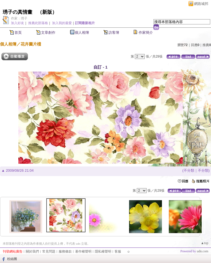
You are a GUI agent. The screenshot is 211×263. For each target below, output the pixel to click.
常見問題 (48, 251)
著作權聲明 (83, 251)
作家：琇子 (19, 18)
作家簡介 (146, 32)
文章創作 (48, 32)
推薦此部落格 (38, 23)
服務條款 (65, 251)
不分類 (189, 170)
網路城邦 (201, 4)
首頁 (18, 32)
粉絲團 (12, 259)
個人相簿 (82, 32)
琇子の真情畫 (17, 12)
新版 (47, 12)
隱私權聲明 (103, 251)
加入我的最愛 (62, 23)
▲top (204, 243)
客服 (118, 251)
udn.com (202, 251)
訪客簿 (114, 32)
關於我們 (32, 251)
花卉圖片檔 (31, 44)
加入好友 (17, 23)
